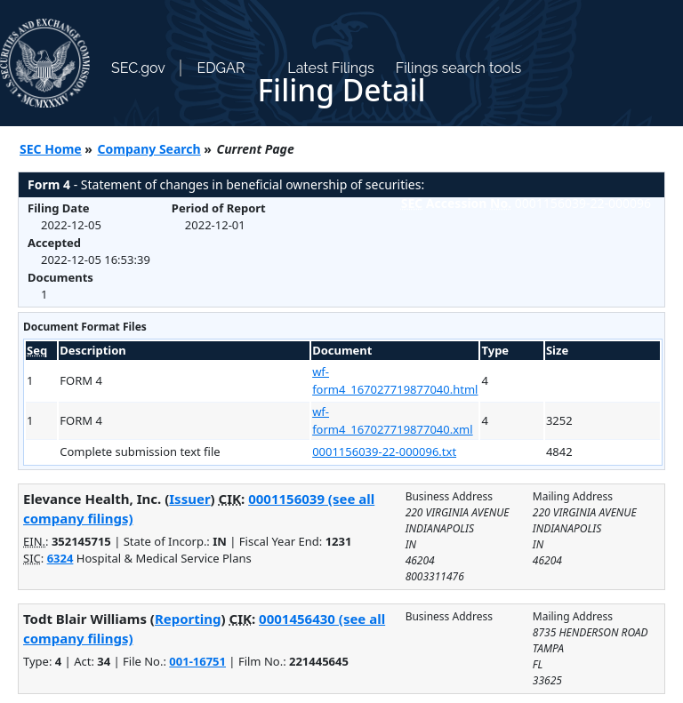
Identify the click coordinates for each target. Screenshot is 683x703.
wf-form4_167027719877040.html (395, 380)
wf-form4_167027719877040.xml (392, 420)
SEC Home (51, 148)
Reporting (188, 618)
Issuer (189, 498)
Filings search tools (459, 68)
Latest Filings (330, 68)
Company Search (149, 148)
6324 (60, 558)
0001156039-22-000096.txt (384, 451)
